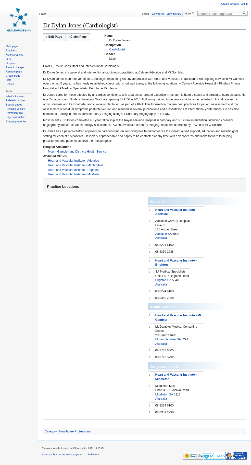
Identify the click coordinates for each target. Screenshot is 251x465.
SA (170, 234)
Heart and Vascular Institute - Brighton (73, 170)
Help (8, 79)
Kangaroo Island (164, 367)
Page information (15, 117)
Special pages (14, 104)
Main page (12, 46)
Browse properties (16, 121)
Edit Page (54, 36)
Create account (229, 3)
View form (157, 13)
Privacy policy (49, 454)
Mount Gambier (163, 307)
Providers (11, 50)
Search (10, 84)
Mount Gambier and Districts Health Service (77, 151)
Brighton (161, 280)
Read (145, 13)
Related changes (15, 100)
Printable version (15, 108)
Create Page (13, 75)
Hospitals (11, 63)
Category (51, 431)
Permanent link (14, 112)
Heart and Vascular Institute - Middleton (74, 174)
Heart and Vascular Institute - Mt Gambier (75, 165)
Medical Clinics (14, 54)
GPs (8, 59)
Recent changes (15, 67)
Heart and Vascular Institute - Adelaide (73, 160)
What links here (15, 96)
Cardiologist (117, 49)
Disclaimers (93, 454)
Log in (244, 3)
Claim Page (77, 36)
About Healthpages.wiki (71, 454)
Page (42, 13)
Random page (14, 71)
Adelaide (157, 201)
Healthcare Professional (75, 431)
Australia (161, 238)
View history (173, 13)
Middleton (161, 394)
